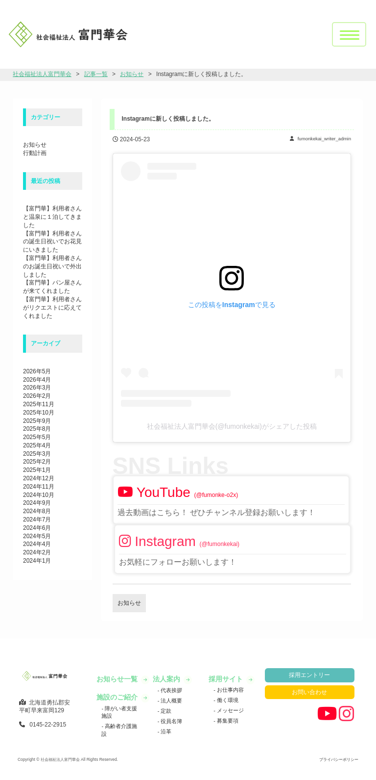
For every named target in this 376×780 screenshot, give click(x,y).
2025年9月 (37, 420)
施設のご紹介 (118, 697)
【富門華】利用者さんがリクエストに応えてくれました (52, 307)
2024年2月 (37, 552)
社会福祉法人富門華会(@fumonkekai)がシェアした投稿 (232, 426)
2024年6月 (37, 527)
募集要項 (226, 721)
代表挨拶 (170, 690)
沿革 (165, 731)
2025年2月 (37, 461)
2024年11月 (38, 486)
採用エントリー (309, 675)
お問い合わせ (309, 692)
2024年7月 (37, 519)
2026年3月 (37, 387)
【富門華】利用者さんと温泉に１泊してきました (52, 217)
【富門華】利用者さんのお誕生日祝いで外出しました (52, 266)
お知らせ (35, 144)
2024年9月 (37, 502)
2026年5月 (37, 371)
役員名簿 (170, 721)
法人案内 (167, 679)
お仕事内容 (229, 690)
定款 (165, 711)
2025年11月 (38, 404)
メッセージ (229, 710)
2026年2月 (37, 395)
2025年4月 (37, 445)
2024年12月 (38, 478)
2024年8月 (37, 511)
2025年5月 (37, 437)
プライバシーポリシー (338, 759)
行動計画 (35, 153)
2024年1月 (37, 560)
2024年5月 (37, 536)
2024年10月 (38, 495)
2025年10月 (38, 412)
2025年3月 (37, 453)
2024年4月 (37, 544)
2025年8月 (37, 428)
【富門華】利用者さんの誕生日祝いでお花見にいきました (52, 242)
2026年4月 (37, 379)
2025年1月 (37, 470)
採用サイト (227, 679)
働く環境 (226, 700)
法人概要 (170, 700)
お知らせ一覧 (118, 679)
